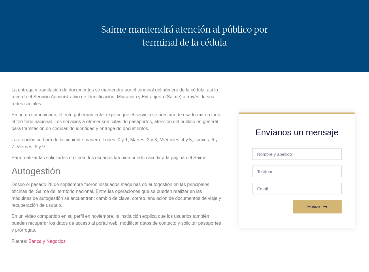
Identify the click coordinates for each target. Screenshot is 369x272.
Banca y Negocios (47, 241)
